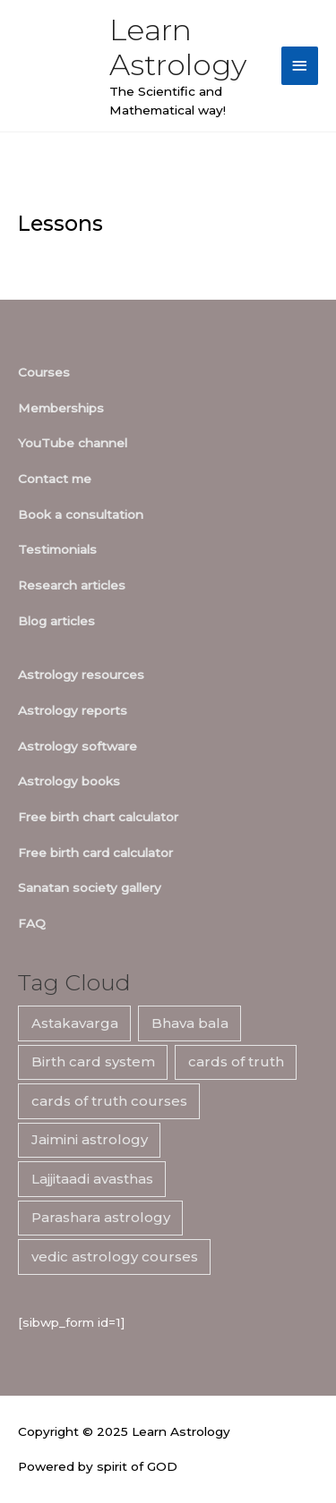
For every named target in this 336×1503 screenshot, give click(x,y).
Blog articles (56, 621)
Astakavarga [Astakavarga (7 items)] (74, 1023)
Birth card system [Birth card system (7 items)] (93, 1061)
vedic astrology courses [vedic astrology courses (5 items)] (114, 1256)
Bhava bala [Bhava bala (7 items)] (189, 1023)
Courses (44, 372)
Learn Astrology (177, 47)
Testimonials (57, 549)
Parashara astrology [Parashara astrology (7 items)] (100, 1217)
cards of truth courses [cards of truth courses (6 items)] (109, 1100)
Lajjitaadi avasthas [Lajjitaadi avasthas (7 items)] (92, 1178)
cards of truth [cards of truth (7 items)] (236, 1061)
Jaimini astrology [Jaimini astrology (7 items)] (89, 1139)
